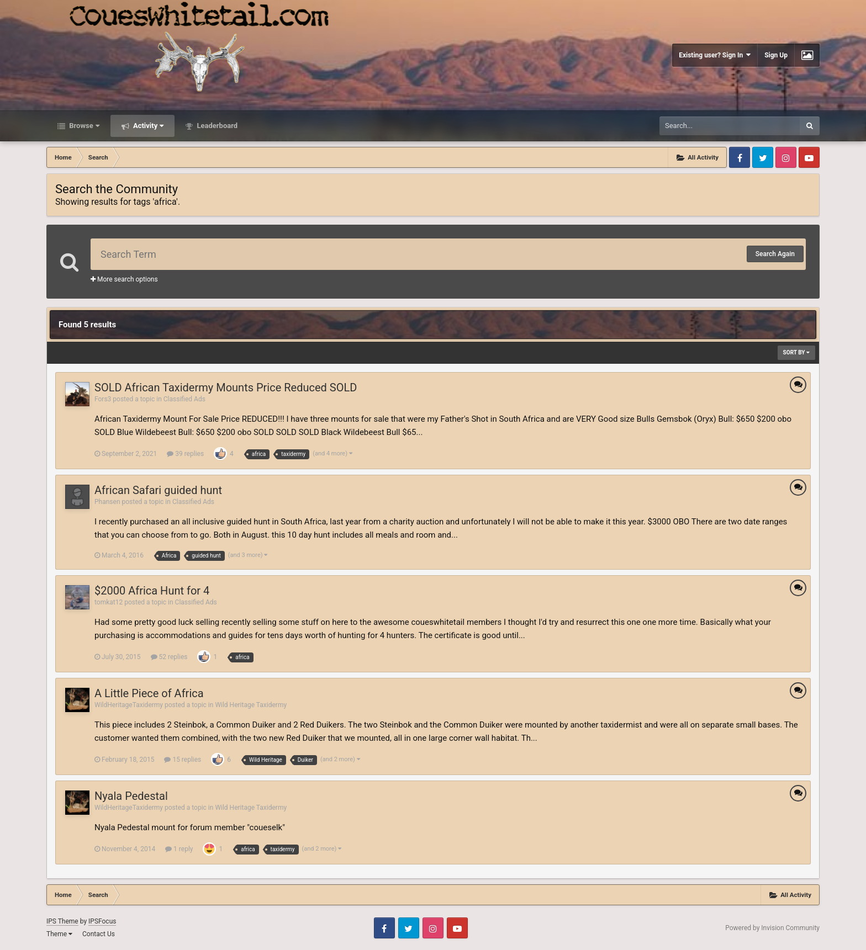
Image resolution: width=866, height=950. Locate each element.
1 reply (179, 849)
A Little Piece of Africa (149, 693)
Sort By (796, 352)
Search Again (775, 254)
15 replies (182, 759)
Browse (83, 125)
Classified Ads (184, 399)
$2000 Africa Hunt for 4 (151, 590)
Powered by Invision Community (772, 928)
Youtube (809, 157)
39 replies (185, 454)
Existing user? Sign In (715, 55)
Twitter (762, 157)
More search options (124, 279)
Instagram (785, 157)
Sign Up (776, 55)
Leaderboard (216, 125)
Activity (147, 125)
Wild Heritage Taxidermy (251, 705)
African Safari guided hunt (158, 490)
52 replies (169, 657)
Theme (59, 934)
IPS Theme (62, 921)
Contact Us (98, 934)
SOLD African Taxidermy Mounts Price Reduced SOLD (225, 387)
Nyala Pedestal (131, 796)
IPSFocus (102, 921)
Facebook (739, 157)
